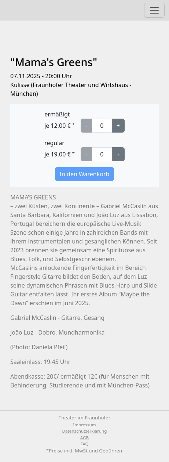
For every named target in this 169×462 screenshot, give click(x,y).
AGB (84, 437)
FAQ (84, 444)
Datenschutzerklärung (84, 431)
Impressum (84, 424)
